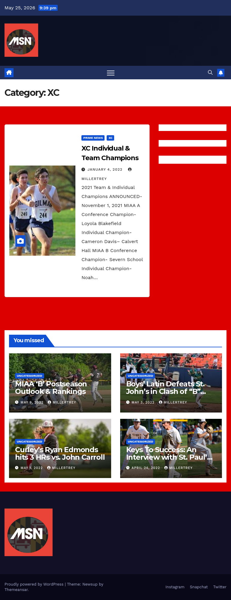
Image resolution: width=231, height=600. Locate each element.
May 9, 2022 (33, 402)
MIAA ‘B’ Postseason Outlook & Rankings (51, 387)
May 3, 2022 (144, 402)
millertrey (62, 402)
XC (110, 137)
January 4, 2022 (105, 169)
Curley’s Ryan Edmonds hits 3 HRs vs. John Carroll (60, 453)
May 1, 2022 (32, 468)
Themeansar (16, 589)
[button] (210, 72)
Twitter (219, 587)
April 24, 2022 (146, 468)
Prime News (93, 137)
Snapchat (199, 587)
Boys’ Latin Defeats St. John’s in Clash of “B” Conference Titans (165, 391)
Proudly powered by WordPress (35, 584)
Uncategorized (29, 375)
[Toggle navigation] (110, 72)
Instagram (175, 587)
